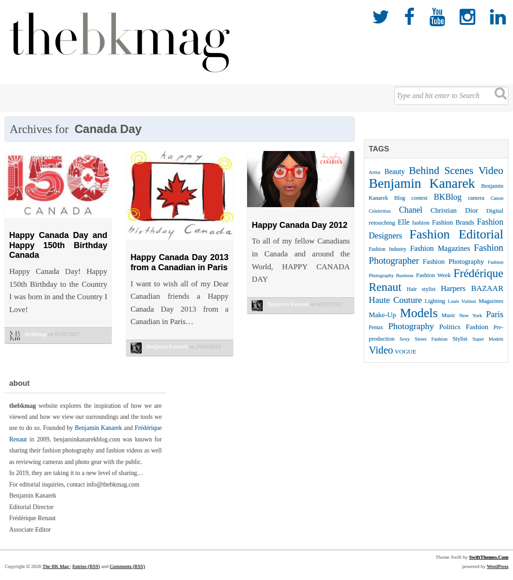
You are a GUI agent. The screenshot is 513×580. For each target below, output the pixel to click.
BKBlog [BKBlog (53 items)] (448, 197)
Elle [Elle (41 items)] (403, 222)
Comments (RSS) (127, 572)
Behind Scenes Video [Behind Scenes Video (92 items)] (456, 170)
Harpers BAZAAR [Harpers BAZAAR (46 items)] (472, 288)
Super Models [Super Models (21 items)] (488, 339)
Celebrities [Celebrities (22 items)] (380, 211)
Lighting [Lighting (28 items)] (435, 300)
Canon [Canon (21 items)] (496, 198)
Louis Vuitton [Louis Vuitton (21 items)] (462, 301)
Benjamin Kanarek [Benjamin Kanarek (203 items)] (422, 183)
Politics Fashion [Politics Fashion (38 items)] (463, 327)
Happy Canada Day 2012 (299, 225)
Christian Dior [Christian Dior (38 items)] (454, 210)
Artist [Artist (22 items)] (374, 172)
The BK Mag (56, 572)
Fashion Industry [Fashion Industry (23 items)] (388, 249)
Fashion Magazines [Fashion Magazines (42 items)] (440, 248)
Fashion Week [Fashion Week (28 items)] (433, 275)
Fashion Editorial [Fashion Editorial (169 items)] (456, 234)
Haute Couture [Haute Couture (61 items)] (395, 300)
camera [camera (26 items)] (476, 198)
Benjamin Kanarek (98, 434)
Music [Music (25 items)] (448, 315)
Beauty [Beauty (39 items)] (395, 171)
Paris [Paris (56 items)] (494, 314)
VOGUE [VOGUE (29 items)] (405, 351)
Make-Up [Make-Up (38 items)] (382, 315)
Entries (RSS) (86, 572)
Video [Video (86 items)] (381, 350)
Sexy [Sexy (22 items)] (405, 339)
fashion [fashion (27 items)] (421, 223)
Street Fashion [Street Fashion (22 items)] (431, 339)
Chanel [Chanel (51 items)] (410, 210)
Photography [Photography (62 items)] (411, 326)
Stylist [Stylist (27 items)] (459, 339)
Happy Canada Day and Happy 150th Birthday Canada (58, 245)
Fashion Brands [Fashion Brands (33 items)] (453, 222)
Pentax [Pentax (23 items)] (376, 327)
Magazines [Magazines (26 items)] (490, 301)
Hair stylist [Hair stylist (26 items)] (421, 289)
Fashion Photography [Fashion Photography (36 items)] (453, 261)
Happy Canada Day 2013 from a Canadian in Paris (180, 262)
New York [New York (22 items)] (470, 315)
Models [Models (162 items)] (419, 313)
